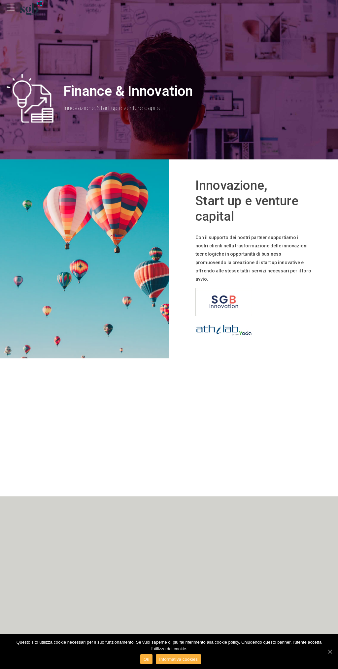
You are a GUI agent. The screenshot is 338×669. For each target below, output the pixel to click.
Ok (146, 659)
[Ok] (329, 651)
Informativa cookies (178, 659)
